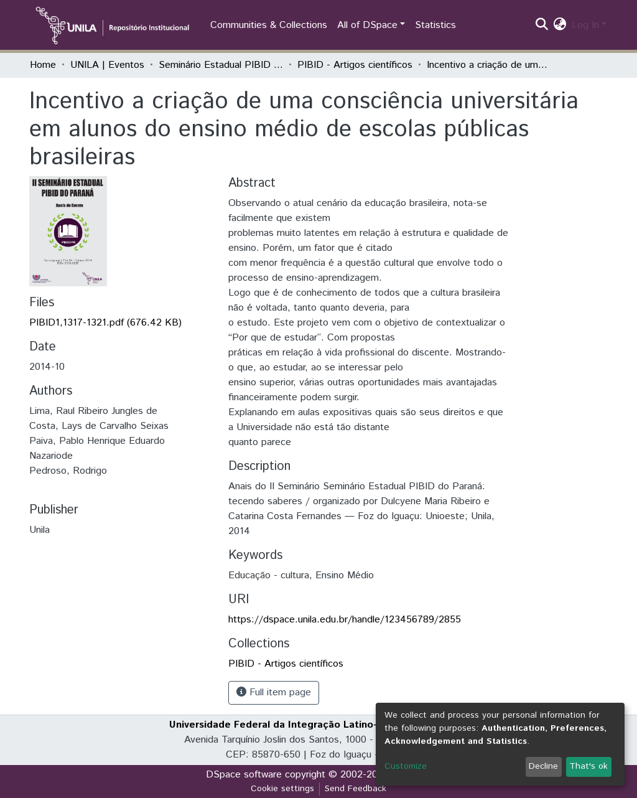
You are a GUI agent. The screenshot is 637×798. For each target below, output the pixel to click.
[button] (560, 25)
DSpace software (244, 774)
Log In (585, 25)
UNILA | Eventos (107, 65)
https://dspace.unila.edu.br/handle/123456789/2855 (344, 620)
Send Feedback (355, 788)
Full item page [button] (273, 692)
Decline (543, 766)
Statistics (435, 25)
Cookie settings (282, 788)
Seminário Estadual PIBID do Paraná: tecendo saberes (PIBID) (221, 65)
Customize (405, 766)
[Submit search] (542, 25)
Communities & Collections (268, 25)
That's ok (588, 766)
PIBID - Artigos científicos (354, 65)
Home (43, 65)
